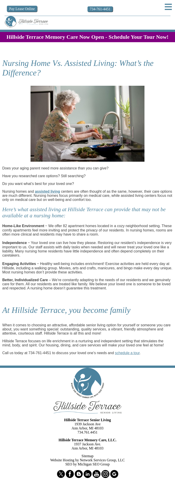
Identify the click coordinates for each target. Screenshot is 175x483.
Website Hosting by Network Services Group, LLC (87, 460)
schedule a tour (127, 353)
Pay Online (22, 9)
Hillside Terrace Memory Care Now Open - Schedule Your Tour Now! (87, 37)
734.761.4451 (87, 432)
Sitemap (87, 456)
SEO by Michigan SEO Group (87, 464)
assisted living (47, 191)
